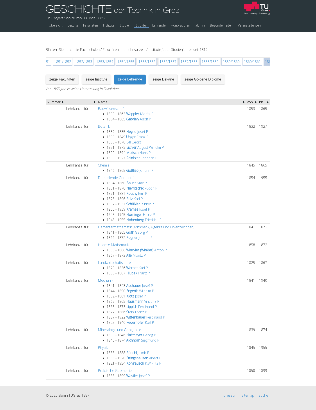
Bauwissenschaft (111, 97)
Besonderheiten (221, 25)
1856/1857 (168, 50)
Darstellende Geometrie (116, 166)
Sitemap (248, 383)
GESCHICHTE (113, 11)
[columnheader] (55, 91)
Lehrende (159, 25)
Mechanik (105, 269)
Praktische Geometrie (115, 359)
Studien (125, 25)
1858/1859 (210, 50)
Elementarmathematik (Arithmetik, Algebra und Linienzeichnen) (146, 215)
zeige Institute (96, 68)
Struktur (141, 25)
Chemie (104, 153)
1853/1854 (104, 50)
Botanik (104, 115)
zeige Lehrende (130, 68)
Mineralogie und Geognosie (119, 318)
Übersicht (56, 25)
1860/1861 (252, 50)
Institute (109, 25)
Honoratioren (180, 25)
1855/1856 (146, 50)
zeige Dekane (163, 68)
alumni (200, 25)
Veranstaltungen (249, 25)
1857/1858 (189, 50)
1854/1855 (125, 50)
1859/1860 (231, 50)
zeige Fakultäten (62, 68)
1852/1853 (83, 50)
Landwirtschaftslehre (114, 251)
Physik (103, 336)
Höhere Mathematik (113, 233)
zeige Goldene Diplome (203, 68)
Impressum (228, 383)
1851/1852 (62, 50)
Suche (263, 383)
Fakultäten (90, 25)
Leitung (73, 25)
